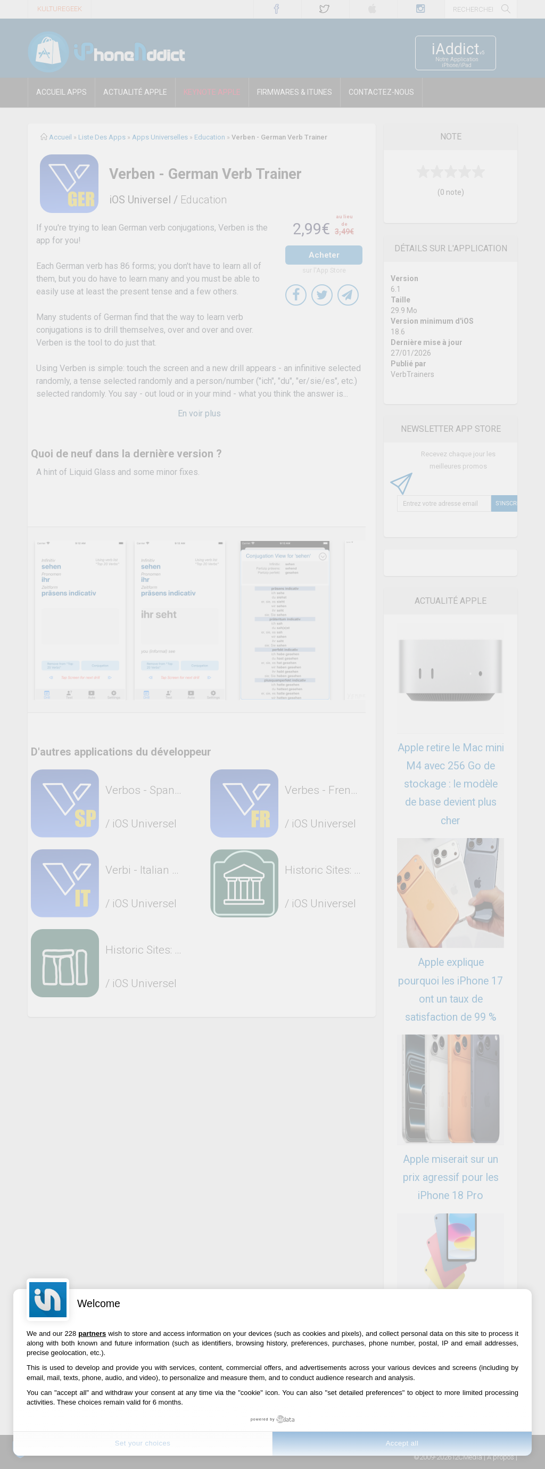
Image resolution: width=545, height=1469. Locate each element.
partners (92, 1333)
